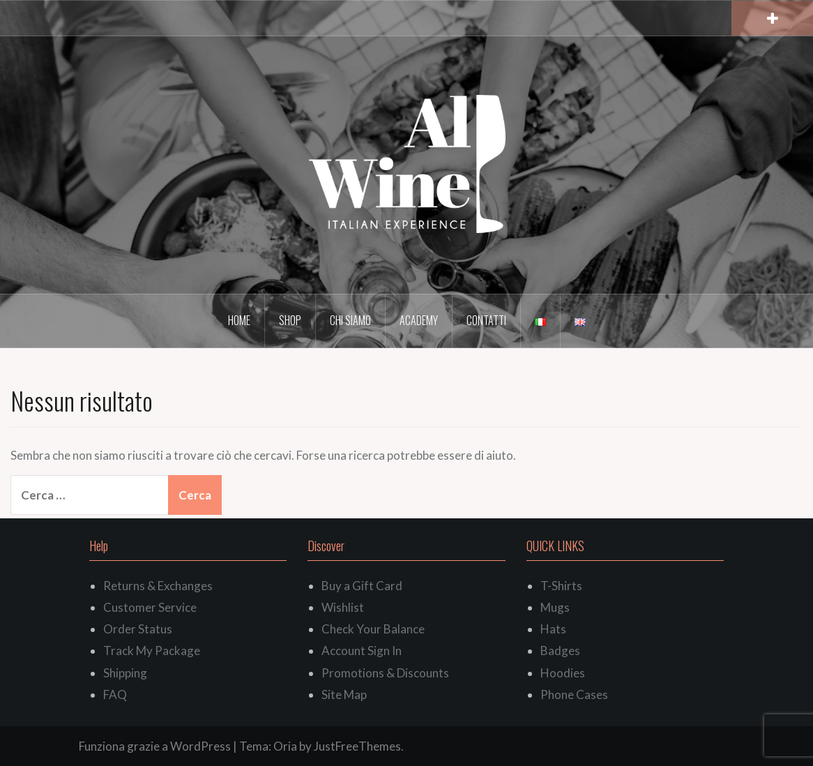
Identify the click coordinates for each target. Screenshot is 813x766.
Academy (419, 320)
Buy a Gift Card (361, 585)
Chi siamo (350, 320)
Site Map (344, 694)
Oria (285, 746)
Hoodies (562, 673)
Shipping (125, 673)
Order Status (137, 629)
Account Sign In (361, 650)
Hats (553, 629)
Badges (560, 650)
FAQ (115, 694)
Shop (290, 320)
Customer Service (150, 607)
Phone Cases (574, 694)
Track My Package (151, 650)
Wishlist (342, 607)
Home (239, 320)
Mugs (555, 607)
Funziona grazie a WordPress (155, 746)
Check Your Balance (373, 629)
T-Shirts (561, 585)
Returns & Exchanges (158, 585)
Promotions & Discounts (385, 673)
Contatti (486, 320)
